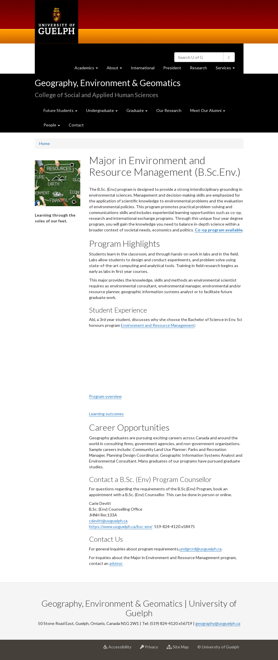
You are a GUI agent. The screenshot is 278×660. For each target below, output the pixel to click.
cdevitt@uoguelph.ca (108, 520)
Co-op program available (218, 229)
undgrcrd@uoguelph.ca (200, 548)
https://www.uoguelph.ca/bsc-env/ (120, 526)
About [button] (116, 69)
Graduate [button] (137, 110)
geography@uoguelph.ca (217, 623)
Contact (76, 124)
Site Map (180, 649)
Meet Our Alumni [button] (207, 110)
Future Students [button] (60, 110)
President (172, 67)
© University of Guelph (218, 646)
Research (200, 69)
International (143, 67)
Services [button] (227, 69)
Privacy (151, 649)
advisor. (116, 563)
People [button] (51, 124)
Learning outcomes (106, 413)
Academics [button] (88, 69)
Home (44, 143)
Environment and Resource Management (158, 325)
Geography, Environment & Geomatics (108, 82)
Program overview (105, 396)
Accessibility (119, 649)
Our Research (168, 110)
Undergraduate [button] (102, 110)
